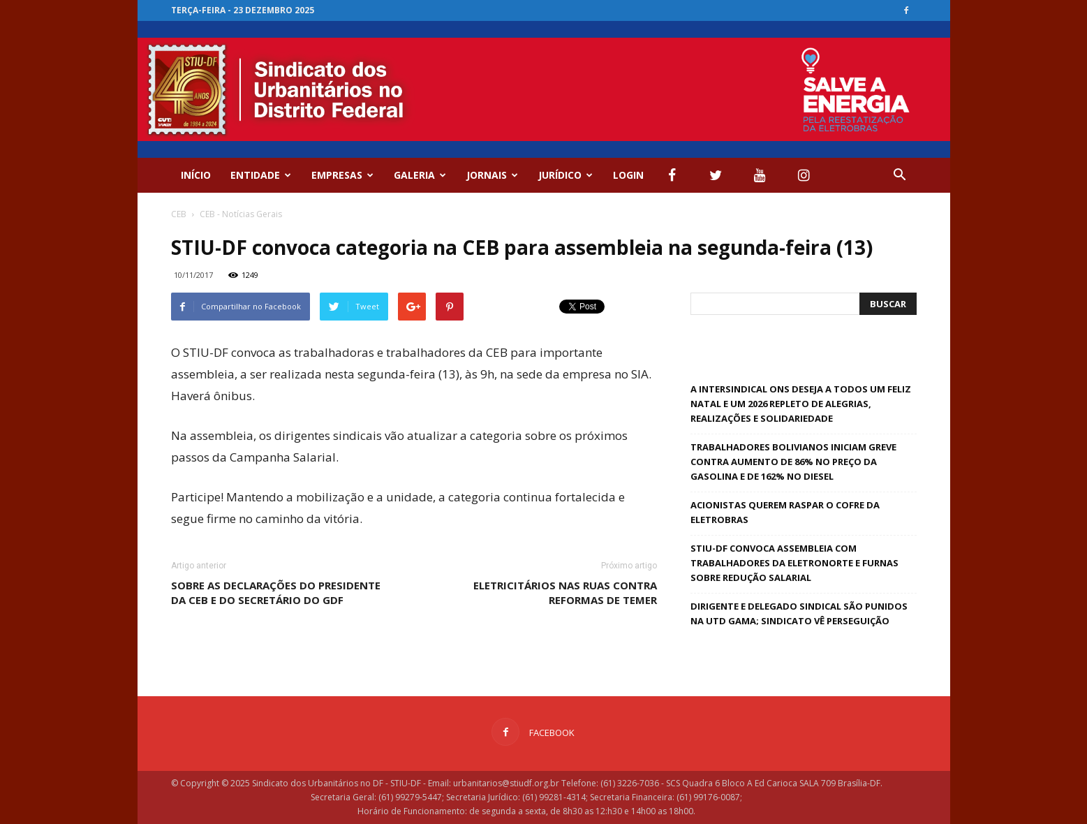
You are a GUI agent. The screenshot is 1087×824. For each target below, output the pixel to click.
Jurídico (565, 175)
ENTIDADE (260, 175)
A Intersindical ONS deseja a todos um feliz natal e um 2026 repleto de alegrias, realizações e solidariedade (800, 404)
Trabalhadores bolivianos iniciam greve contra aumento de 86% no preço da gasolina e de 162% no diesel (793, 462)
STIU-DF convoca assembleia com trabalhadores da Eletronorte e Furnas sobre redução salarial (794, 563)
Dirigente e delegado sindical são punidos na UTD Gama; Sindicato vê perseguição (799, 613)
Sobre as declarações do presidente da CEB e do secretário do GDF (275, 592)
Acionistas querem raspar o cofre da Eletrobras (785, 512)
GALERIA (420, 175)
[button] (900, 175)
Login (628, 175)
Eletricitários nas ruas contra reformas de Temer (565, 592)
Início (196, 175)
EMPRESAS (342, 175)
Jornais (492, 175)
